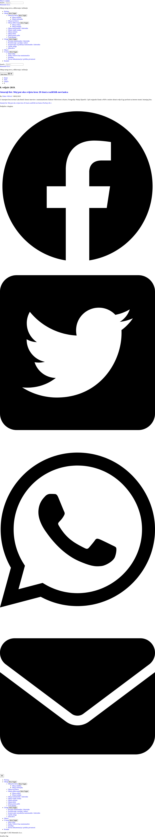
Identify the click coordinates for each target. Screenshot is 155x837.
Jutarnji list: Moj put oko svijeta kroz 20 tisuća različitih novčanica (34, 92)
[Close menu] (2, 775)
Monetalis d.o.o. (5, 5)
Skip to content (5, 1)
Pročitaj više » (26, 103)
